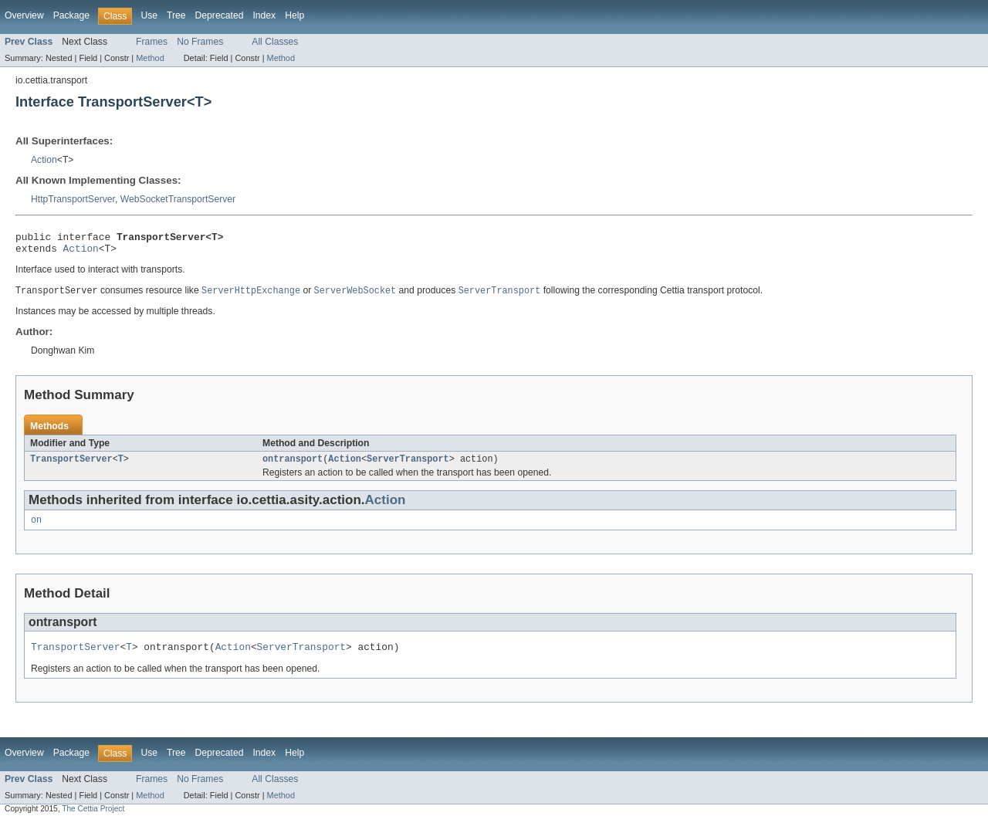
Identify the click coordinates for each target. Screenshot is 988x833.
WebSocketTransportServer (177, 199)
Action (44, 159)
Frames (151, 41)
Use (148, 15)
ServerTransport (408, 465)
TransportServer (71, 465)
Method (150, 58)
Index (264, 15)
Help (294, 15)
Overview (24, 15)
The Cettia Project (93, 819)
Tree (176, 15)
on (36, 528)
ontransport (292, 465)
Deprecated (219, 15)
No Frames (200, 41)
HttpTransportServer (73, 199)
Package (71, 15)
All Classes (275, 41)
